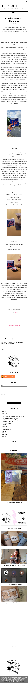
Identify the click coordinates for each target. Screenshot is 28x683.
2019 (3, 433)
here (16, 312)
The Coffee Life (14, 6)
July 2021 (5, 424)
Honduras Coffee (11, 342)
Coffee (5, 342)
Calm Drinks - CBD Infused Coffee (14, 547)
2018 (3, 434)
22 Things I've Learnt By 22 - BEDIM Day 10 (14, 565)
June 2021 (5, 426)
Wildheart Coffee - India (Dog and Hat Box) (13, 420)
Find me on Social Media (14, 325)
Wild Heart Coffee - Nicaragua (14, 502)
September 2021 (7, 421)
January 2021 (6, 429)
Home (2, 649)
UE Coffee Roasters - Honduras (10, 418)
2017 (3, 436)
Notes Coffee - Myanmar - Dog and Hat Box (13, 416)
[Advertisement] (14, 622)
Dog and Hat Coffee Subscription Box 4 (14, 603)
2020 (3, 431)
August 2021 (6, 423)
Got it (17, 681)
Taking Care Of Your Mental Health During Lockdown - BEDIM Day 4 (14, 527)
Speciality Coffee (19, 342)
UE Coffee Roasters (10, 343)
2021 (3, 413)
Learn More (12, 681)
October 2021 (6, 415)
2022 (3, 411)
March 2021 (6, 428)
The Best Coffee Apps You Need (15, 584)
